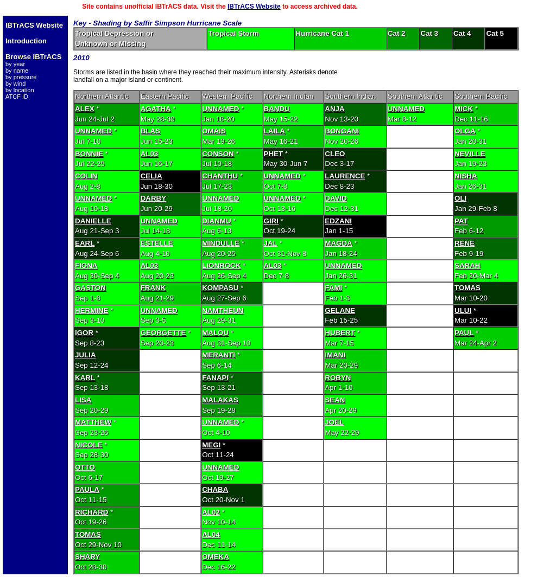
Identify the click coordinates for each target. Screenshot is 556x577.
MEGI (211, 445)
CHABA (215, 489)
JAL (270, 243)
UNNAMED (220, 109)
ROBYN (338, 378)
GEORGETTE (163, 333)
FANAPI (215, 378)
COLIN (86, 176)
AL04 (211, 534)
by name (16, 70)
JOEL (334, 422)
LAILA (274, 131)
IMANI (335, 355)
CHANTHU (220, 176)
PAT (461, 221)
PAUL (463, 333)
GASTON (90, 288)
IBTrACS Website (254, 6)
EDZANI (338, 221)
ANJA (334, 109)
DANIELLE (93, 221)
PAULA (87, 489)
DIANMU (216, 221)
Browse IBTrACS (33, 57)
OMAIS (214, 131)
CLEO (335, 154)
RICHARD (91, 512)
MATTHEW (93, 422)
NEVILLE (469, 154)
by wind (15, 83)
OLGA (465, 131)
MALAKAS (220, 400)
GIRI (271, 221)
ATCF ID (16, 96)
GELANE (340, 310)
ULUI (462, 310)
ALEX (84, 109)
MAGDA (338, 243)
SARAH (467, 265)
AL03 (150, 154)
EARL (84, 243)
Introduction (26, 41)
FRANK (153, 288)
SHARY (87, 557)
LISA (83, 400)
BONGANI (342, 131)
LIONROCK (221, 265)
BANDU (277, 109)
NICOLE (88, 445)
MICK (463, 109)
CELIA (151, 176)
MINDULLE (220, 243)
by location (19, 90)
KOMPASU (220, 288)
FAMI (333, 288)
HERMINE (91, 310)
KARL (85, 378)
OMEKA (215, 557)
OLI (460, 198)
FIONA (86, 265)
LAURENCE (345, 176)
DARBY (153, 198)
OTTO (85, 467)
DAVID (335, 198)
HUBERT (340, 333)
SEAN (335, 400)
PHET (273, 154)
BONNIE (89, 154)
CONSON (218, 154)
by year (15, 64)
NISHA (465, 176)
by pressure (20, 77)
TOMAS (467, 288)
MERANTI (218, 355)
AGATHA (156, 109)
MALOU (215, 333)
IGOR (84, 333)
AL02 (211, 512)
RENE (464, 243)
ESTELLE (157, 243)
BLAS (150, 131)
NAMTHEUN (222, 310)
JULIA (85, 355)
